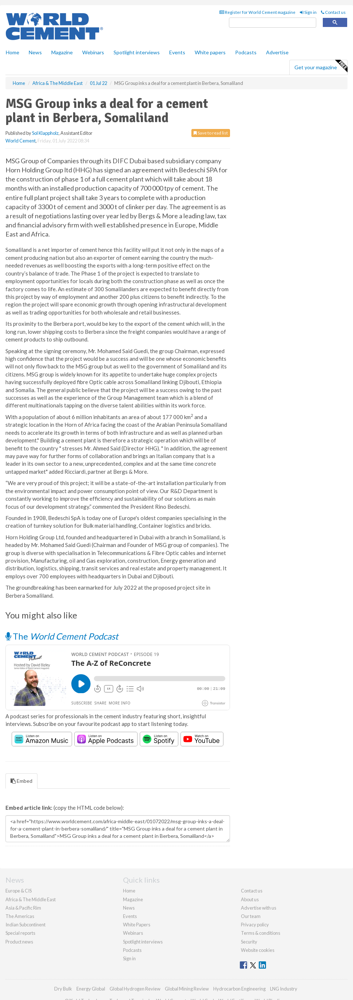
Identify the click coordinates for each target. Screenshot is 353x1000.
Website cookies (257, 950)
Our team (251, 916)
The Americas (19, 916)
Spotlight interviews (137, 52)
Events (177, 52)
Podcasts (246, 52)
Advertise (277, 52)
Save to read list (211, 133)
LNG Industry (283, 989)
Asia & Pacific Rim (23, 908)
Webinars (93, 52)
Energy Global (90, 989)
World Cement (20, 141)
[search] (272, 22)
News (129, 908)
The (61, 636)
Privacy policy (255, 924)
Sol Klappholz (45, 133)
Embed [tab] (21, 781)
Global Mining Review (187, 989)
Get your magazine (320, 66)
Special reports (20, 933)
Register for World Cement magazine (257, 12)
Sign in (308, 12)
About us (250, 899)
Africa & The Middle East (30, 899)
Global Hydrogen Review (135, 989)
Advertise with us (258, 908)
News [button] (35, 52)
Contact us (333, 12)
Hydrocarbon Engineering (239, 989)
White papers (210, 52)
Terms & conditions (260, 933)
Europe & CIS (18, 891)
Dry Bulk (63, 989)
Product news (19, 942)
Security (249, 942)
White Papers (136, 924)
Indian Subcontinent (25, 924)
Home (12, 52)
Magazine (62, 52)
